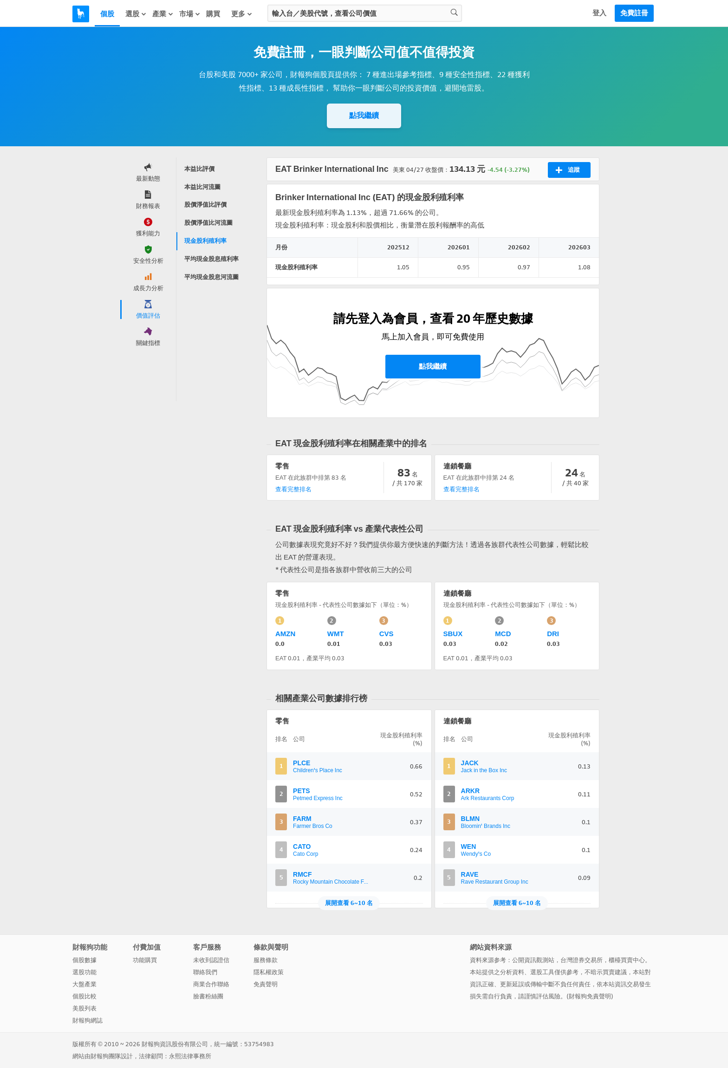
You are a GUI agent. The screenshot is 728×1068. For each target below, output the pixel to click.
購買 (213, 14)
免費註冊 (634, 13)
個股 (107, 14)
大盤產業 (84, 984)
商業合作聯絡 (211, 984)
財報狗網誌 (87, 1020)
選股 (136, 14)
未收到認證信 (211, 960)
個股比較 (84, 996)
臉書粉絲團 (208, 996)
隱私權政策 (269, 972)
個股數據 (84, 960)
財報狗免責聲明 (590, 996)
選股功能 (84, 972)
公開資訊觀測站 (533, 960)
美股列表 (84, 1008)
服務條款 (266, 960)
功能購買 (145, 960)
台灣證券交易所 (581, 960)
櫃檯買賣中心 (627, 960)
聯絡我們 (205, 972)
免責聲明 (266, 984)
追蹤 (567, 170)
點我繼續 (364, 115)
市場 (190, 14)
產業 (163, 14)
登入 (599, 13)
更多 (242, 14)
